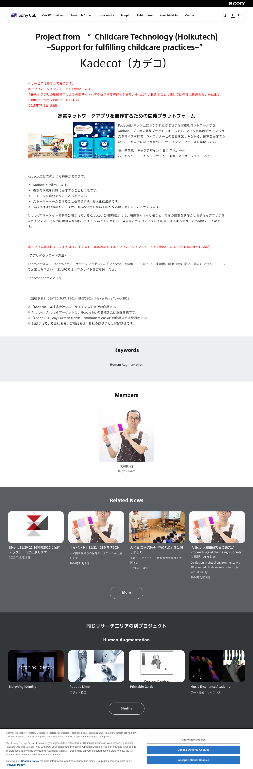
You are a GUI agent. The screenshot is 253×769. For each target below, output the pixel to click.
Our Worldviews (53, 15)
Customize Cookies (193, 741)
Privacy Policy (16, 766)
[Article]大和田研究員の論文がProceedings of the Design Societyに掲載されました (216, 552)
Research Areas (81, 15)
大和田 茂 (126, 466)
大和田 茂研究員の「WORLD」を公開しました (156, 549)
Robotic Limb (80, 686)
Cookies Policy (30, 762)
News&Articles (169, 15)
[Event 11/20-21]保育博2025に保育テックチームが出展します (34, 549)
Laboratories (106, 15)
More (126, 592)
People (125, 15)
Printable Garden (143, 686)
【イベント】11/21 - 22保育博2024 (95, 547)
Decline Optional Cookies (193, 751)
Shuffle (126, 708)
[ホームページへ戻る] (23, 15)
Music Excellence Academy (210, 686)
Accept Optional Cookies (193, 761)
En (239, 15)
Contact (190, 15)
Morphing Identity (22, 686)
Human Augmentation (126, 364)
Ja (233, 15)
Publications (145, 15)
